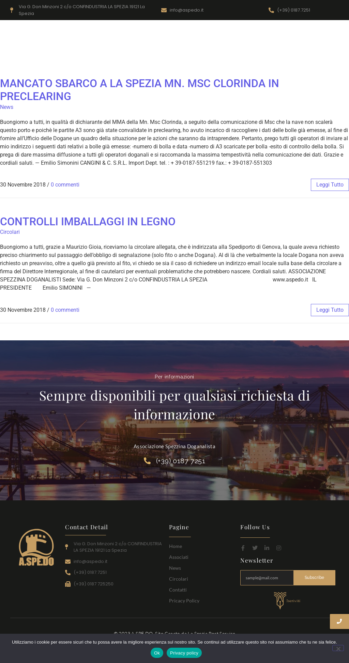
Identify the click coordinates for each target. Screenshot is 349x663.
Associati (253, 50)
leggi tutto (330, 184)
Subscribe (314, 577)
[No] (338, 648)
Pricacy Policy (184, 600)
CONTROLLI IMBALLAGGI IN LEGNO (88, 221)
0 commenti (65, 184)
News (277, 50)
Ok (157, 653)
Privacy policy (184, 653)
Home (229, 50)
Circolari (300, 50)
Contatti (326, 50)
